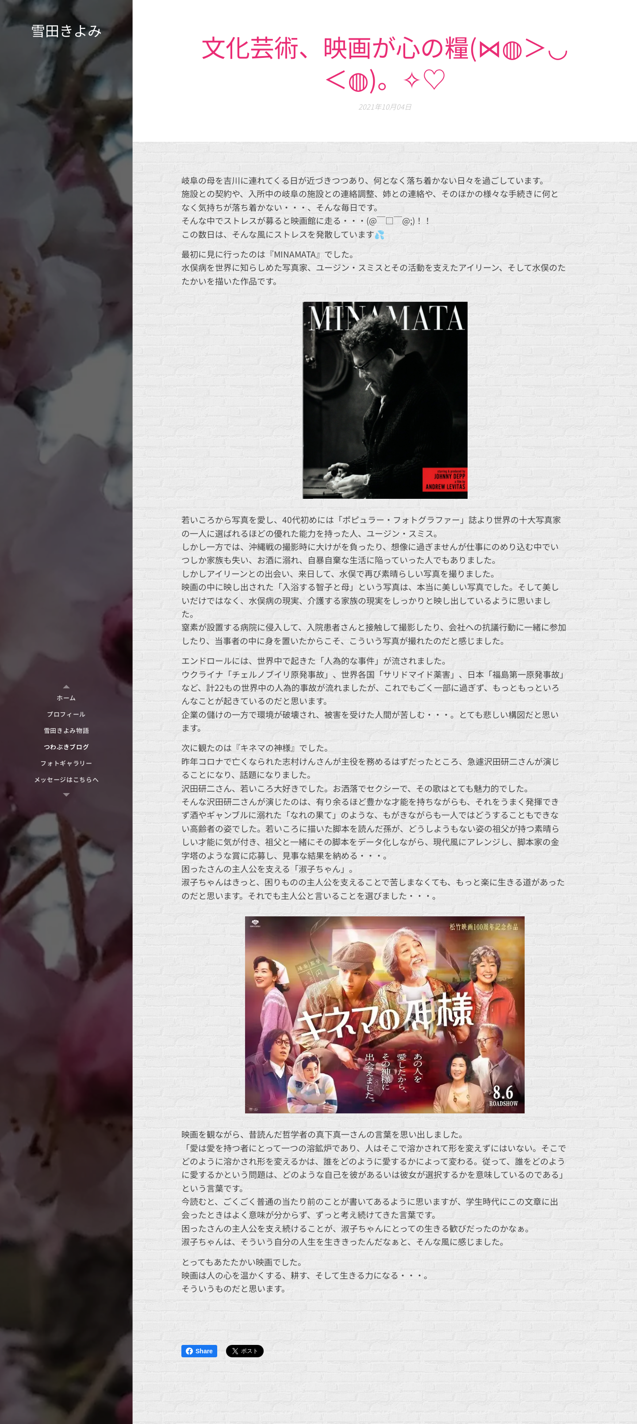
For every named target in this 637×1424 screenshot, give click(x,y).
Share (199, 1351)
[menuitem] (66, 698)
